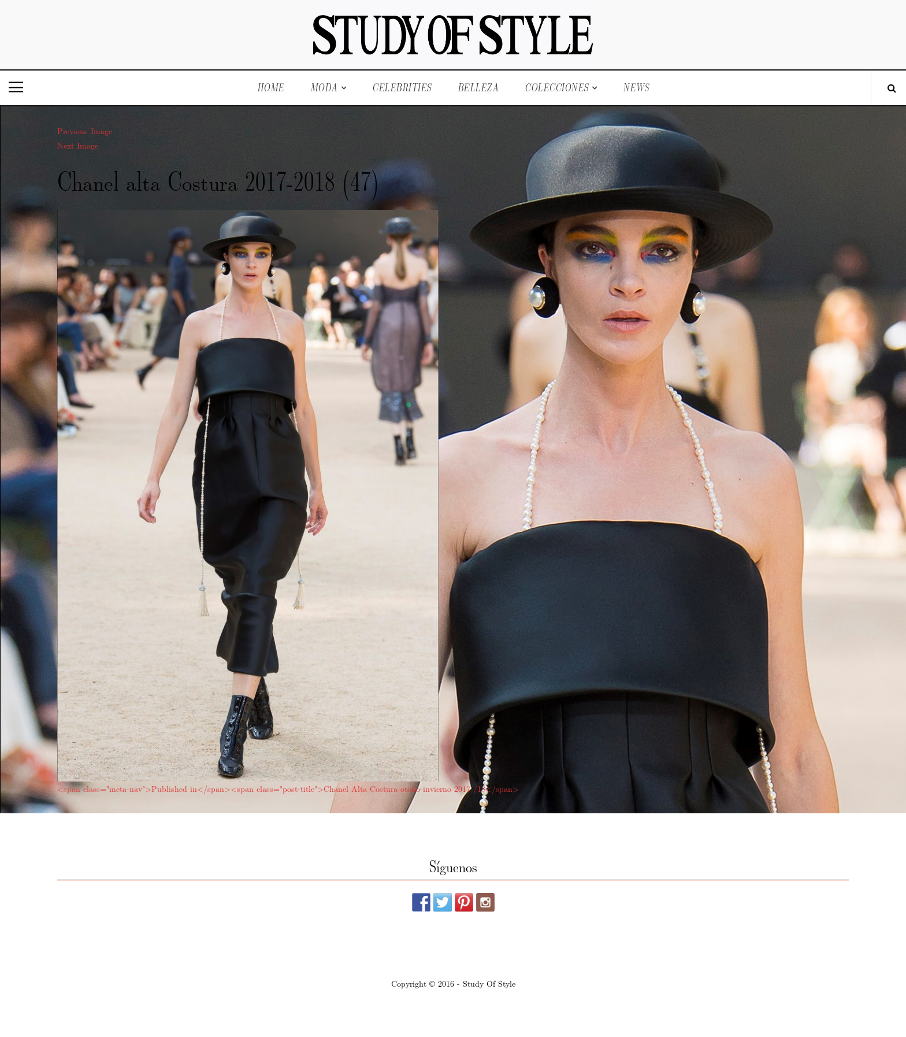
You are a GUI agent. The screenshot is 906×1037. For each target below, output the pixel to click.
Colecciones (557, 87)
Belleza (478, 87)
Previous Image (84, 130)
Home (270, 87)
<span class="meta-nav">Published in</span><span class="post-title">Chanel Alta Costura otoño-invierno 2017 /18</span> (288, 788)
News (636, 87)
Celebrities (402, 87)
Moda (324, 87)
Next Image (77, 145)
